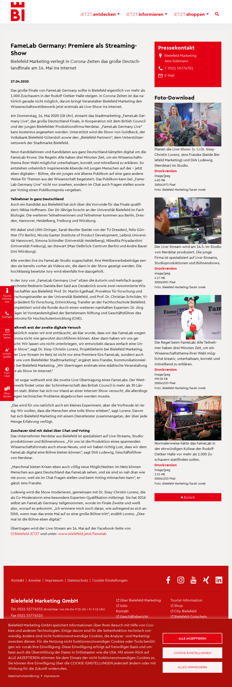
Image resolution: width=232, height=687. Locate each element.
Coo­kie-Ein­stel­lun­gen (110, 580)
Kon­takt (17, 580)
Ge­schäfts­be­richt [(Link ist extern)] (132, 616)
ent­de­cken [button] (100, 16)
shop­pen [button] (191, 16)
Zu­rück (189, 497)
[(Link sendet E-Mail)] (169, 75)
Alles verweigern (192, 667)
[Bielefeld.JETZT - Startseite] (17, 13)
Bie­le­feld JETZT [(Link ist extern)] (25, 533)
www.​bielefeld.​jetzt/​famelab (82, 533)
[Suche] (217, 16)
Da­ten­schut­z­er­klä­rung (23, 676)
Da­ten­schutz (78, 580)
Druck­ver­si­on (166, 171)
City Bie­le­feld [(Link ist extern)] (183, 611)
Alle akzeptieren (193, 638)
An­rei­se (34, 580)
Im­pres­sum (54, 580)
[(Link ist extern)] (168, 580)
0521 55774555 (30, 609)
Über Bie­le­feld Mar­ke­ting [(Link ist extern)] (138, 600)
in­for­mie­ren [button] (146, 16)
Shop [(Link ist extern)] (176, 605)
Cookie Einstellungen (192, 653)
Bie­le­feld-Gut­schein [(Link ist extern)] (188, 616)
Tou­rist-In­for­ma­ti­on (186, 600)
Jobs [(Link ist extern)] (121, 605)
